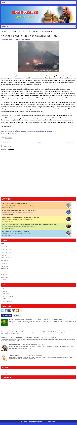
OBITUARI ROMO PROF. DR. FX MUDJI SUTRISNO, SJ (15, 204)
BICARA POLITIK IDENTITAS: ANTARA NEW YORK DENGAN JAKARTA (19, 210)
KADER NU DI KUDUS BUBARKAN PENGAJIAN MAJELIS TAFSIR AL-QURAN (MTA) (30, 337)
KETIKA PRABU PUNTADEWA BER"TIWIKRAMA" (26, 345)
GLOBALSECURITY (7, 252)
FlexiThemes (19, 423)
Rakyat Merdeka (8, 296)
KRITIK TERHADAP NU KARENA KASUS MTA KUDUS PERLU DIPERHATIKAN (36, 319)
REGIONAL (4, 269)
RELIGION (4, 271)
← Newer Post (6, 142)
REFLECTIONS (5, 266)
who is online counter (3, 373)
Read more (10, 207)
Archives (16, 315)
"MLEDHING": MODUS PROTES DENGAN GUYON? (26, 355)
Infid (4, 299)
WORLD (3, 280)
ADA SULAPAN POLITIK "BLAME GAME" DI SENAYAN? (15, 231)
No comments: (25, 39)
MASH (54, 421)
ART (2, 244)
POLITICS (4, 263)
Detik (4, 289)
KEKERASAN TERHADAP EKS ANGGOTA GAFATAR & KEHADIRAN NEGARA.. (29, 36)
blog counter (7, 373)
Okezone (6, 294)
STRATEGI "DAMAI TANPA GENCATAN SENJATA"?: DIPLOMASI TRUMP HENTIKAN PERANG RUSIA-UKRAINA (29, 224)
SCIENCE (4, 274)
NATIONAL (4, 260)
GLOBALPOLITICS (7, 249)
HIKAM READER (37, 421)
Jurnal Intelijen (7, 301)
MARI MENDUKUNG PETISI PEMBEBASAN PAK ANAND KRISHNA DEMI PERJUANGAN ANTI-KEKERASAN (38, 330)
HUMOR (3, 255)
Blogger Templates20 (60, 423)
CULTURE (4, 247)
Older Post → (71, 142)
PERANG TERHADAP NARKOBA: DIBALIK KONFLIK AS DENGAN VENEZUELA (21, 217)
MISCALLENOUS (6, 258)
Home (4, 31)
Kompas (5, 291)
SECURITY (4, 277)
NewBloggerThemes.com (40, 423)
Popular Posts (7, 315)
